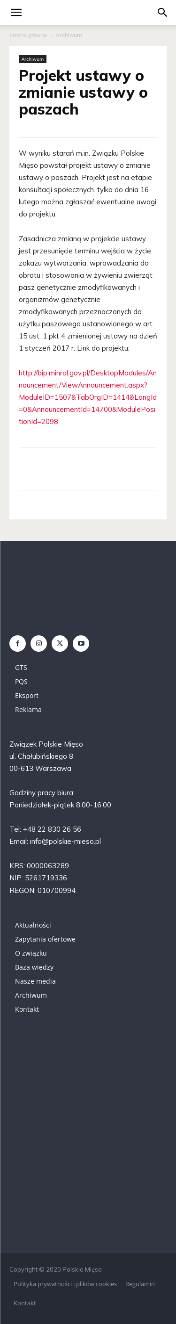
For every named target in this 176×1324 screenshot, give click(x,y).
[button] (163, 12)
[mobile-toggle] (16, 12)
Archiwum (69, 35)
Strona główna (28, 35)
